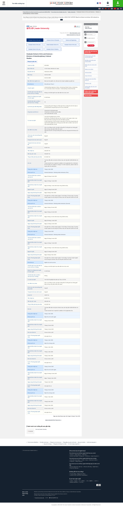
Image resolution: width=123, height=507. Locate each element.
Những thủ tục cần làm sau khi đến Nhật (90, 56)
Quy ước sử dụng (47, 444)
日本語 (71, 480)
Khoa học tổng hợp (74, 468)
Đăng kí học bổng (89, 69)
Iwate (31, 26)
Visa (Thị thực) (88, 75)
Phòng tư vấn (88, 83)
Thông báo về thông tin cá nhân (59, 444)
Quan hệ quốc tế (94, 456)
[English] (102, 9)
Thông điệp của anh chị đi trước (69, 442)
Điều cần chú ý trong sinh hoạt (90, 65)
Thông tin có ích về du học (55, 442)
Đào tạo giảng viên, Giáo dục (76, 466)
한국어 (96, 480)
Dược (86, 460)
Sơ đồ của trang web (91, 442)
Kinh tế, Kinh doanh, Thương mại (77, 456)
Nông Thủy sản (79, 461)
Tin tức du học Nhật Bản (33, 442)
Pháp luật (84, 454)
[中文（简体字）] (105, 9)
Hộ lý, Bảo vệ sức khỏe (75, 460)
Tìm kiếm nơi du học (44, 442)
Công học (72, 461)
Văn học (72, 454)
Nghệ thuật (95, 466)
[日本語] (99, 9)
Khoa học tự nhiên (93, 460)
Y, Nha (82, 460)
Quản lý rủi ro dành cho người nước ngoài (90, 91)
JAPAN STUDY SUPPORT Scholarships (78, 475)
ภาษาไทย (81, 482)
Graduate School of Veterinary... (53, 49)
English (75, 480)
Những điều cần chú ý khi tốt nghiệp (91, 87)
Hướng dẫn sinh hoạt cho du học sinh (91, 52)
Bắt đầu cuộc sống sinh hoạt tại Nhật (90, 61)
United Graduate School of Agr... (53, 44)
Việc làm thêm (88, 72)
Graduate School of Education (53, 40)
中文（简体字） (82, 480)
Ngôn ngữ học (78, 454)
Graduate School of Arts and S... (35, 44)
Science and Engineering (71, 40)
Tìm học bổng (88, 95)
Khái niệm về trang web (39, 497)
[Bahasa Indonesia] (118, 9)
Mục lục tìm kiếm (81, 442)
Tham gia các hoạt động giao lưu (90, 79)
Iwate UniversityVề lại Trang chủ (73, 34)
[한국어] (112, 9)
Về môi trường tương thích (73, 444)
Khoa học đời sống (88, 466)
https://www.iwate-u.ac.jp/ (75, 33)
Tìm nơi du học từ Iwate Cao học (30, 450)
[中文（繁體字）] (109, 9)
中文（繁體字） (90, 480)
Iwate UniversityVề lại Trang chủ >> (53, 420)
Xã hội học (87, 456)
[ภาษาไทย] (121, 9)
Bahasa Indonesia (74, 482)
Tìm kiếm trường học (17, 3)
